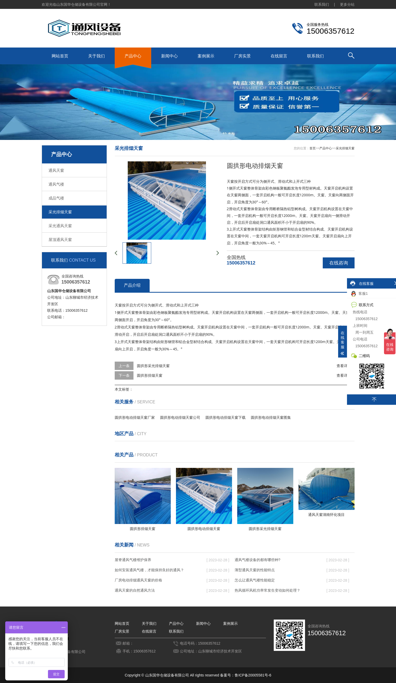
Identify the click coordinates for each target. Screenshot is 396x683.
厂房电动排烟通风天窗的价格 (138, 580)
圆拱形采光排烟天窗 (153, 366)
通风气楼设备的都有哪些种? (258, 560)
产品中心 (133, 56)
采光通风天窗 (60, 225)
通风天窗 (56, 170)
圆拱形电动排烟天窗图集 (271, 417)
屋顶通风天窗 (60, 239)
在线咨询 (338, 263)
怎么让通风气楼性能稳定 (255, 580)
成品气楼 (56, 198)
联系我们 (321, 4)
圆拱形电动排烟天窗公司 (180, 417)
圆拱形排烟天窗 (149, 375)
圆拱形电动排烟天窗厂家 (135, 417)
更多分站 (347, 4)
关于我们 (96, 56)
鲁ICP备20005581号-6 (253, 675)
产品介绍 (132, 285)
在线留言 (279, 56)
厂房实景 (242, 56)
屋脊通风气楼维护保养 (133, 560)
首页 (312, 148)
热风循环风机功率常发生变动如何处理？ (267, 590)
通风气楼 (56, 184)
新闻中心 (169, 56)
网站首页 (60, 56)
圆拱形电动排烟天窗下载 (225, 417)
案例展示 (206, 56)
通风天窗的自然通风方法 (135, 590)
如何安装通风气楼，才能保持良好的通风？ (149, 570)
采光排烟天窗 (60, 212)
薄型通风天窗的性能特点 (255, 570)
